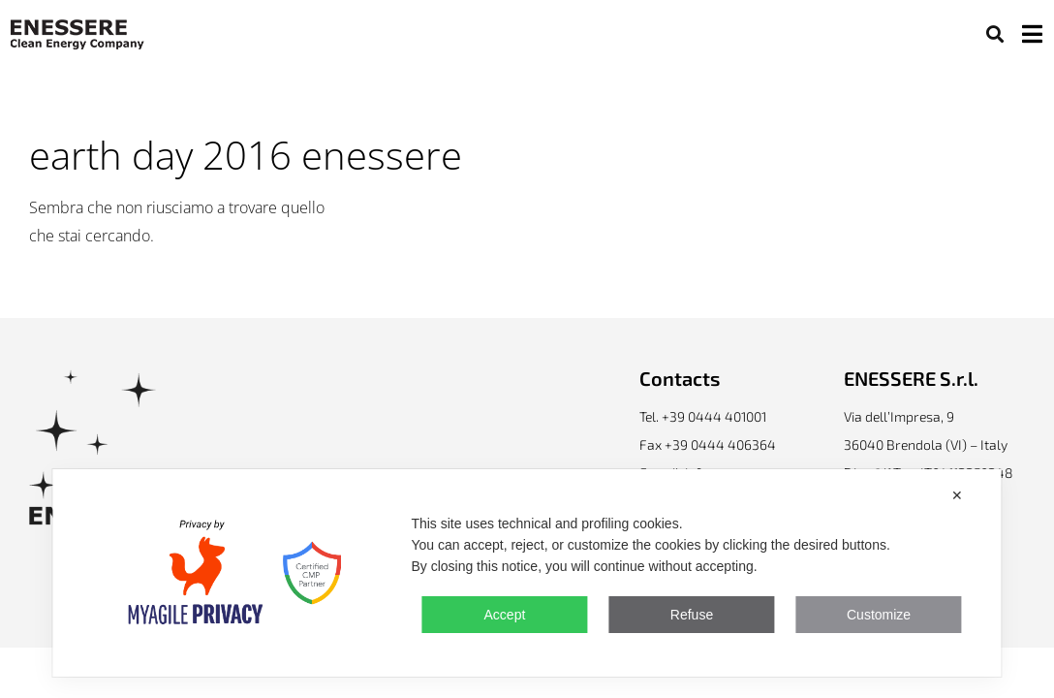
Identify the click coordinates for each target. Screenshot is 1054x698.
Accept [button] (505, 614)
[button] (994, 33)
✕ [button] (957, 495)
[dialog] (526, 573)
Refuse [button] (691, 614)
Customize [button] (879, 614)
